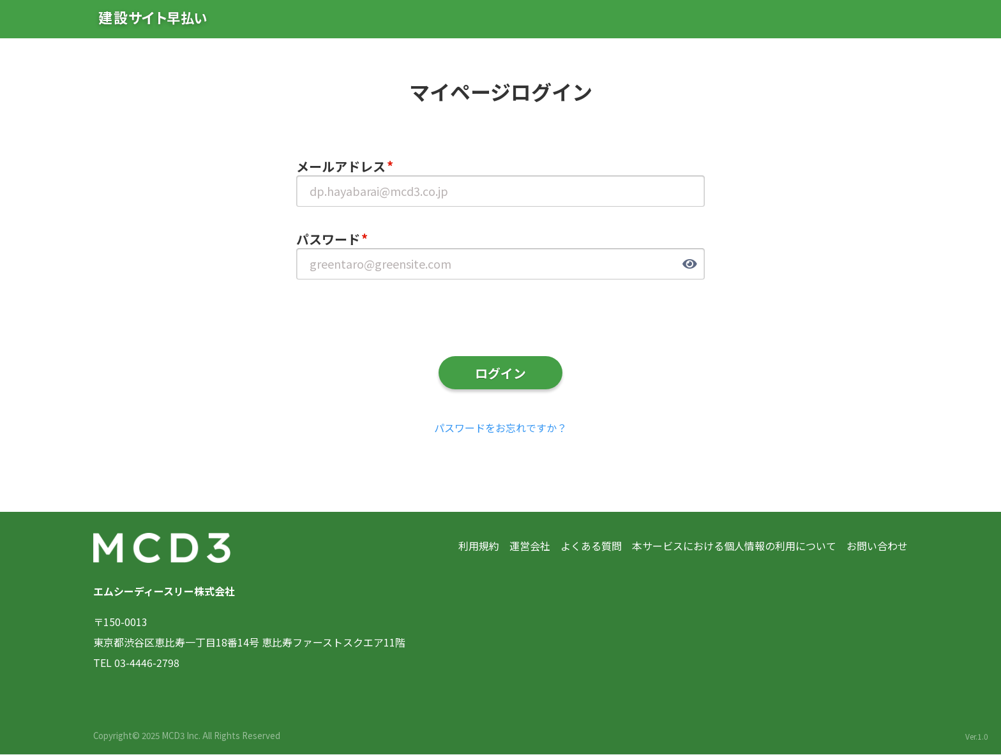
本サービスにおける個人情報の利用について (734, 546)
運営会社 (529, 546)
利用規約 (478, 546)
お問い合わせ (877, 546)
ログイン (500, 373)
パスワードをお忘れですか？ (500, 428)
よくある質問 (591, 546)
